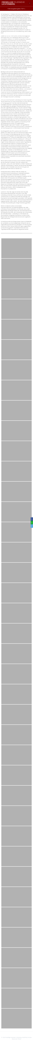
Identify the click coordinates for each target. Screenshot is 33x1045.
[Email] (32, 526)
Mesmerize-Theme (16, 1039)
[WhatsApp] (32, 522)
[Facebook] (32, 519)
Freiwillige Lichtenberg (13, 3)
